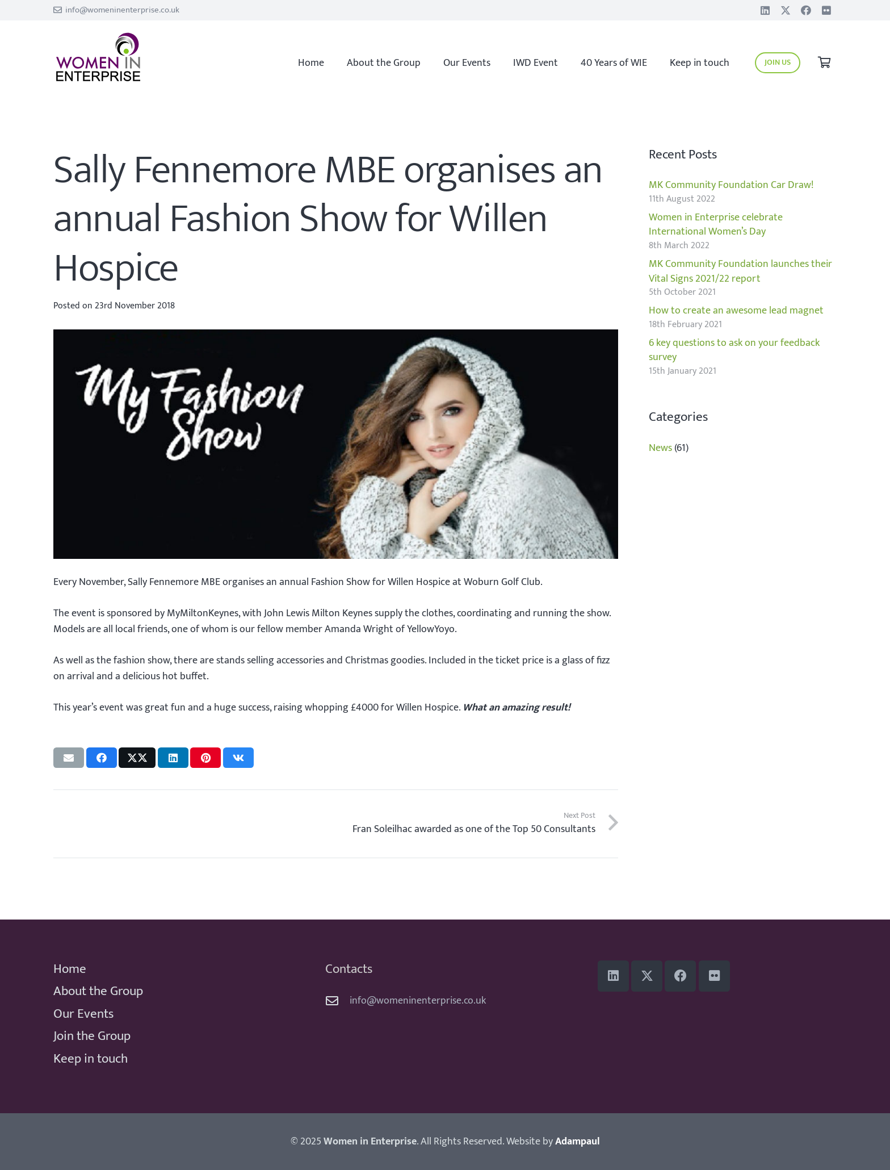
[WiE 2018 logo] (130, 57)
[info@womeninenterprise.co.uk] (337, 1001)
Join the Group (92, 1036)
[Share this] (101, 757)
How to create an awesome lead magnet (736, 310)
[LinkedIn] (765, 10)
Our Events (83, 1014)
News (660, 448)
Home (69, 969)
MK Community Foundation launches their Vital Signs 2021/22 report (740, 271)
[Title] (785, 10)
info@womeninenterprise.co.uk (418, 1000)
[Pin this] (205, 757)
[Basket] (824, 62)
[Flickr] (826, 10)
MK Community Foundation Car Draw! (731, 185)
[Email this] (68, 757)
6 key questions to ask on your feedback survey (734, 350)
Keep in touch (90, 1058)
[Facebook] (806, 10)
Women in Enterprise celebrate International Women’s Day (716, 224)
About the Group (98, 991)
